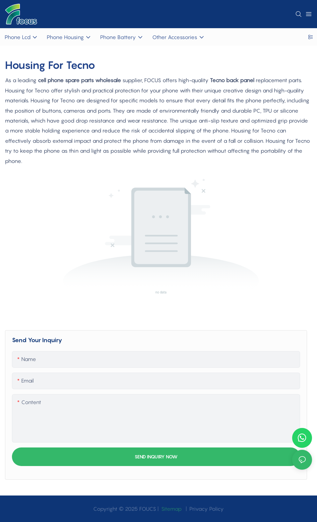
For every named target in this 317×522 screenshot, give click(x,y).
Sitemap (171, 508)
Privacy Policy (206, 508)
